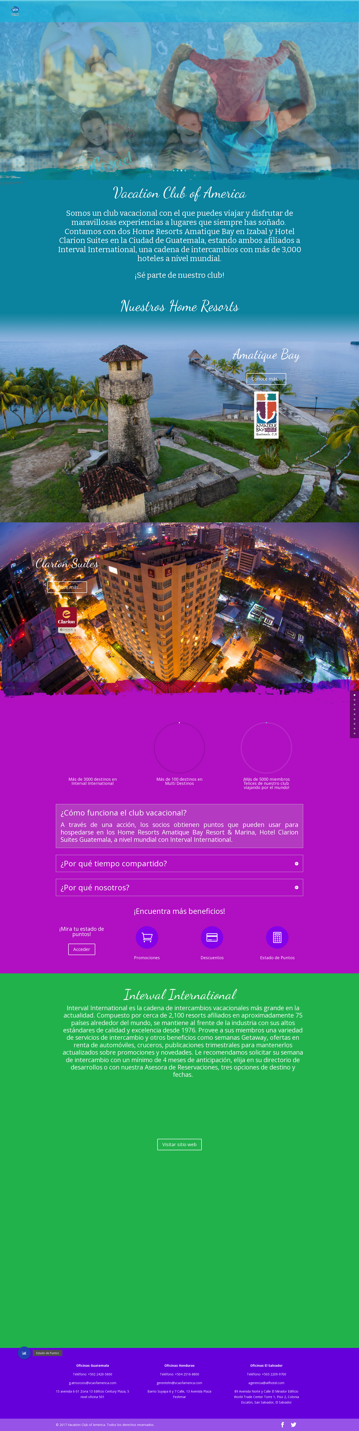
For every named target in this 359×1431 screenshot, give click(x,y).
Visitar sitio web (179, 1144)
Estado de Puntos (277, 957)
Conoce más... (266, 379)
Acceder (81, 949)
